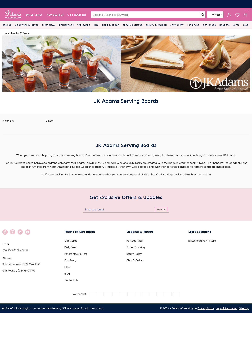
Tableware (83, 25)
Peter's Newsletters (75, 253)
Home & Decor (110, 25)
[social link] (5, 232)
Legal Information (226, 308)
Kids (96, 25)
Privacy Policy (206, 308)
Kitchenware (66, 25)
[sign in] (229, 14)
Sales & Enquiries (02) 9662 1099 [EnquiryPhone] (21, 264)
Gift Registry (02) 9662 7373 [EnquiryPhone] (19, 270)
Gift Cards (209, 25)
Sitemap (244, 308)
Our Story (70, 260)
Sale (245, 25)
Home (6, 33)
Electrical (48, 25)
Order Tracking (135, 247)
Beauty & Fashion (156, 25)
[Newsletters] (126, 4)
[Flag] (215, 14)
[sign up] (161, 209)
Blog (67, 273)
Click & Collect (135, 260)
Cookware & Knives (26, 25)
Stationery (177, 25)
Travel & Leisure (132, 25)
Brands (7, 25)
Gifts (236, 25)
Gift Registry (77, 14)
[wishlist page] (237, 14)
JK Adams (24, 33)
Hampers (224, 25)
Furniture (193, 25)
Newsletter (55, 14)
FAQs (67, 266)
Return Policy (134, 253)
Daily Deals (34, 14)
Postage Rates (135, 240)
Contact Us (71, 280)
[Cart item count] (245, 14)
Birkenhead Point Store (202, 240)
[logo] (13, 14)
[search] (202, 14)
